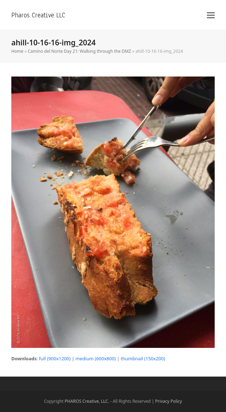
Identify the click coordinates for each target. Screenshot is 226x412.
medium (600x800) (96, 358)
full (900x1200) (54, 358)
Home (17, 51)
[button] (211, 15)
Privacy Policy (168, 401)
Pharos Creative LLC (38, 15)
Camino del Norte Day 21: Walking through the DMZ (79, 51)
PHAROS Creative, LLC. (87, 401)
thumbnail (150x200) (143, 358)
